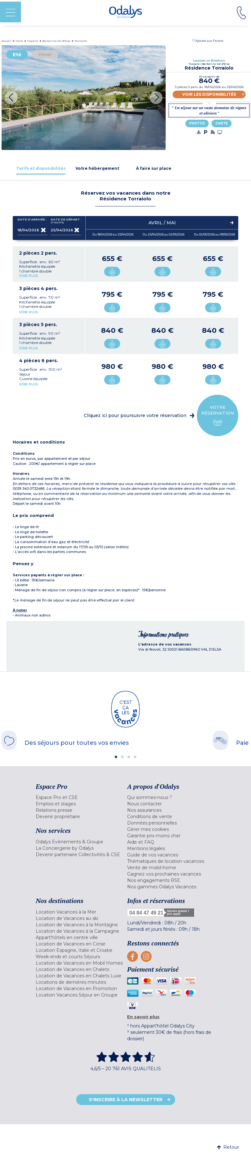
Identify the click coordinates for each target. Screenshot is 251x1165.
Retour (228, 1147)
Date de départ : (66, 221)
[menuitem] (80, 797)
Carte (221, 123)
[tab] (41, 168)
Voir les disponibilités (209, 94)
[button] (207, 40)
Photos (197, 123)
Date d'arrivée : (32, 221)
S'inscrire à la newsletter (125, 1099)
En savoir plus (143, 1016)
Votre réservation (217, 416)
